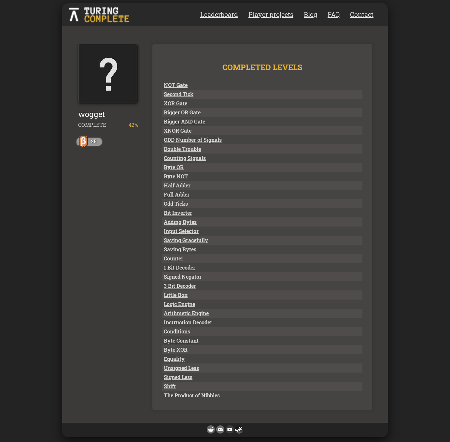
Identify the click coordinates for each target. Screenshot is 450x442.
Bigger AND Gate (184, 121)
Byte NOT (176, 176)
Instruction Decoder (188, 322)
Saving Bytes (180, 249)
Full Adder (177, 194)
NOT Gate (176, 84)
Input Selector (181, 231)
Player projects (270, 14)
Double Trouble (182, 148)
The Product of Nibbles (192, 395)
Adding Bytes (180, 221)
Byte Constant (181, 340)
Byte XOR (176, 349)
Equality (174, 358)
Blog (310, 14)
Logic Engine (179, 304)
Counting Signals (185, 158)
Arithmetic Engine (186, 313)
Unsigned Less (181, 367)
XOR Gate (175, 103)
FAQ (334, 14)
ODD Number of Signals (193, 139)
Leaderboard (219, 14)
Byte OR (174, 167)
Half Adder (177, 185)
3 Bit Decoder (180, 285)
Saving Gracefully (186, 240)
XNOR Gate (177, 130)
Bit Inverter (178, 212)
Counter (173, 258)
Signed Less (178, 377)
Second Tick (178, 94)
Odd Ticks (176, 203)
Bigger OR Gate (182, 112)
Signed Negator (183, 276)
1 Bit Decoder (179, 267)
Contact (361, 14)
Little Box (176, 294)
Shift (170, 386)
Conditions (177, 331)
